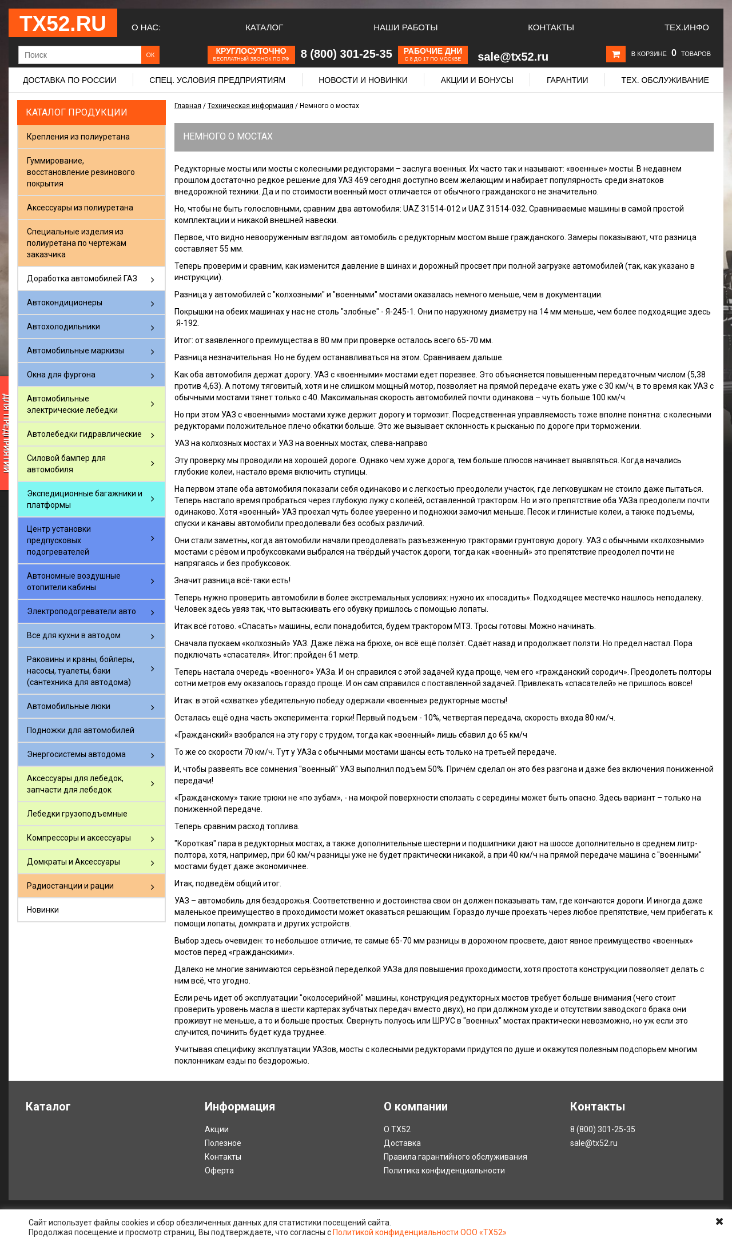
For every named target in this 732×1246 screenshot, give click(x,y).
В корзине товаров (671, 53)
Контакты (551, 27)
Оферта (219, 1170)
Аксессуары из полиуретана (80, 207)
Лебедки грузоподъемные (77, 813)
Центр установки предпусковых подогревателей (59, 540)
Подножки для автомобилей (80, 730)
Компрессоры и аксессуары (79, 837)
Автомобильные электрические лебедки (72, 404)
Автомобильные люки (68, 706)
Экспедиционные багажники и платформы (84, 499)
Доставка (402, 1143)
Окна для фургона (61, 374)
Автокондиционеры (64, 302)
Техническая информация (250, 106)
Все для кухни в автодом (74, 635)
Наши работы (405, 27)
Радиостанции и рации (70, 885)
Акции (217, 1129)
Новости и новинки (363, 80)
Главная (187, 106)
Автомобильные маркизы (75, 350)
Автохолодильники (63, 326)
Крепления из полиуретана (78, 136)
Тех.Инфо (687, 27)
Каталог (264, 27)
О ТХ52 (397, 1129)
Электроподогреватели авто (81, 611)
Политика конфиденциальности (444, 1170)
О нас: (146, 27)
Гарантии (567, 80)
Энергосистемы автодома (76, 754)
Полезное (223, 1143)
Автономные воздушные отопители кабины (74, 581)
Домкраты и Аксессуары (73, 861)
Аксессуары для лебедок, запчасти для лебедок (75, 784)
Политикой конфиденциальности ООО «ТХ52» (420, 1232)
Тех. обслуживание (665, 80)
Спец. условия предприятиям (217, 80)
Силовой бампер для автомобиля (66, 463)
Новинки (43, 909)
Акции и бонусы (477, 80)
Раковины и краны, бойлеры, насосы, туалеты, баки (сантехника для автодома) (80, 671)
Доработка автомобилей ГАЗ (82, 278)
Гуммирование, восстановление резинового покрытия (81, 172)
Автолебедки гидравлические (84, 434)
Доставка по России (69, 80)
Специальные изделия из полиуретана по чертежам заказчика (76, 243)
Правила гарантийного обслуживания (455, 1156)
